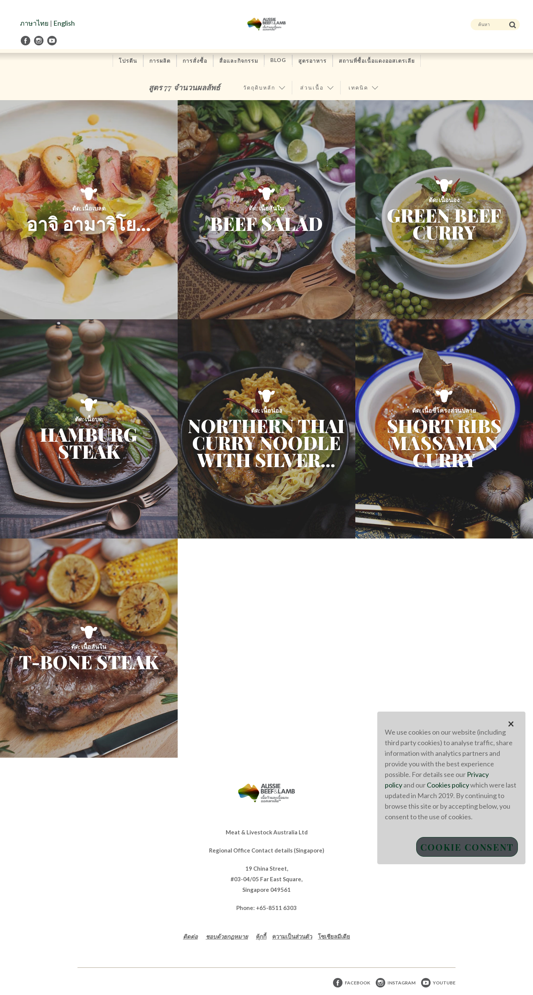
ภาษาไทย (34, 23)
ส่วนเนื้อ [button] (312, 87)
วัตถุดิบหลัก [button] (259, 87)
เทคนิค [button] (358, 87)
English (64, 23)
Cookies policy (448, 785)
